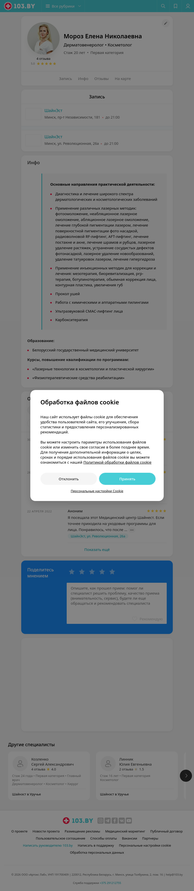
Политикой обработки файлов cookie (117, 462)
